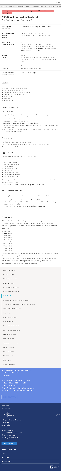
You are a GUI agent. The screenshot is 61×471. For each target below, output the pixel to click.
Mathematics (7, 360)
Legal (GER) (5, 405)
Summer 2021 (7, 242)
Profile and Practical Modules (12, 309)
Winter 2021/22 (7, 244)
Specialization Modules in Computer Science (16, 300)
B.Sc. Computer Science (10, 279)
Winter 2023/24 (7, 248)
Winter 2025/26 (7, 250)
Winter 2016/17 (7, 232)
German (57, 2)
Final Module (7, 313)
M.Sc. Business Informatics (11, 326)
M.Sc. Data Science (49, 6)
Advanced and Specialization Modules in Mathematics (19, 304)
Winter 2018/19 (7, 236)
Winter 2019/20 (7, 238)
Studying (28, 6)
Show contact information (57, 414)
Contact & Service (9, 443)
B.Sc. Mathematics (8, 283)
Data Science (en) (8, 352)
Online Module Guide (38, 6)
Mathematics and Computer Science (15, 6)
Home (2, 6)
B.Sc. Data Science (8, 275)
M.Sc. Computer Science (10, 317)
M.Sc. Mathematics (8, 322)
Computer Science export (10, 343)
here (9, 13)
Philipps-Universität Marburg (8, 414)
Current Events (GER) (9, 450)
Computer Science (8, 356)
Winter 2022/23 (7, 246)
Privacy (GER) (6, 409)
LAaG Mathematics (8, 339)
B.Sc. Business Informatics (11, 287)
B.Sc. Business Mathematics (11, 292)
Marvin (23, 256)
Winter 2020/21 (7, 240)
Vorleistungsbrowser (9, 364)
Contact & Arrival (9, 397)
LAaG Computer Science (10, 334)
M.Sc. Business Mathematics (11, 330)
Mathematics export (9, 347)
